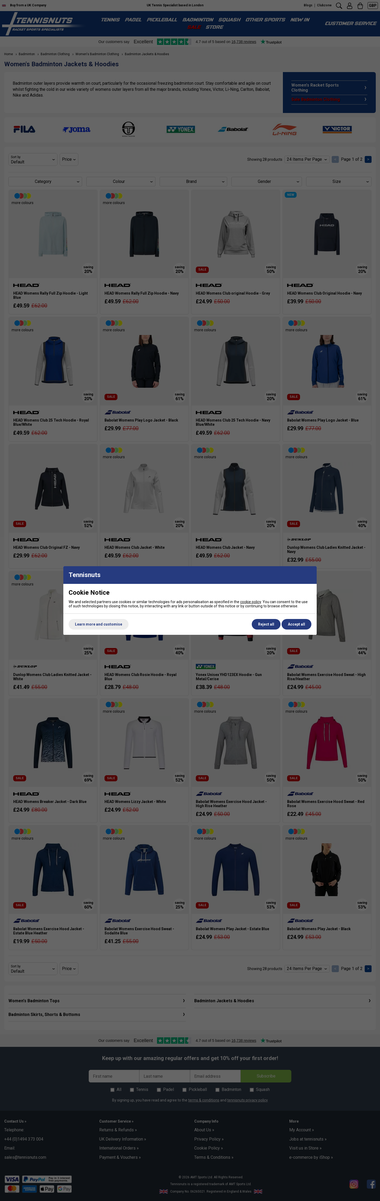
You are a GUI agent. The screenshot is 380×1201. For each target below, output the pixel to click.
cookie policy (250, 602)
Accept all (296, 624)
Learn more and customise (98, 624)
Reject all (266, 624)
